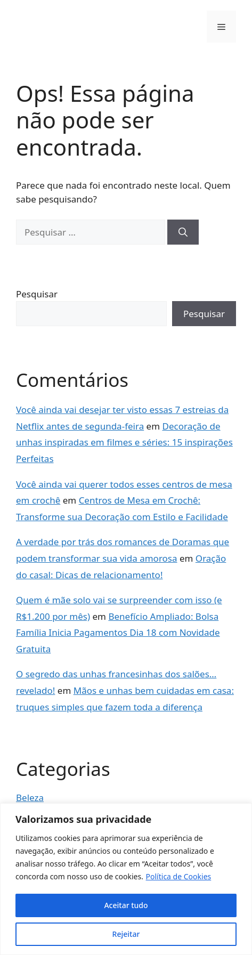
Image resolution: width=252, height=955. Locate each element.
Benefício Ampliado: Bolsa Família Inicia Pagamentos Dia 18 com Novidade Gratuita (118, 632)
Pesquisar (37, 294)
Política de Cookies (179, 876)
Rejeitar (126, 934)
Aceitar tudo (126, 905)
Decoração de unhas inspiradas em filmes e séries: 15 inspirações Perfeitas (124, 442)
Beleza (30, 797)
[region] (126, 879)
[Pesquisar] (183, 232)
